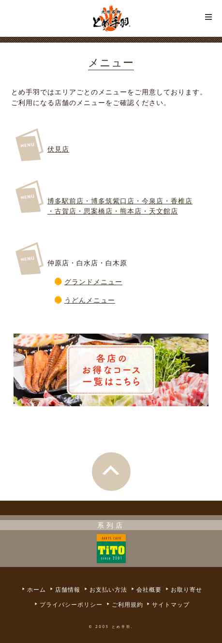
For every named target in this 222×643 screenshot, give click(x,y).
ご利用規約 (127, 604)
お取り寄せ (186, 590)
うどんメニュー (89, 300)
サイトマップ (171, 604)
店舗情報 (67, 590)
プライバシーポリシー (71, 604)
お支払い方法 (108, 590)
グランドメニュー (93, 281)
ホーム (36, 590)
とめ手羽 (111, 18)
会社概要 (149, 590)
